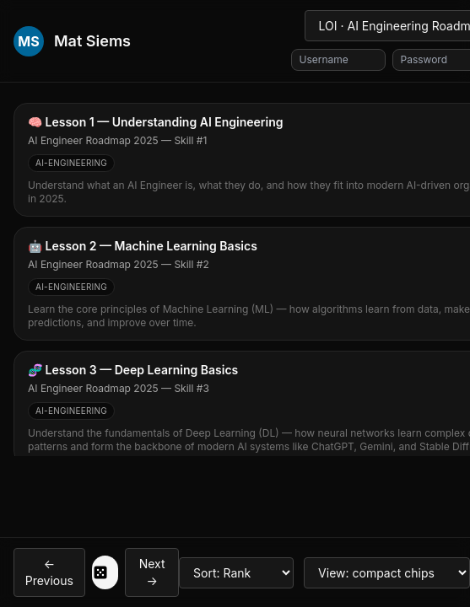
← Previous (49, 572)
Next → (152, 572)
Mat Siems (92, 41)
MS (28, 41)
